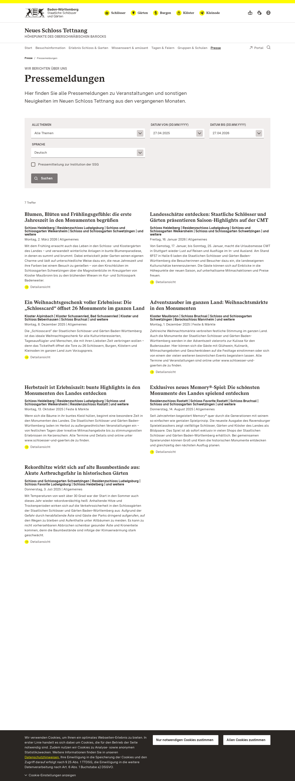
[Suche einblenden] (268, 47)
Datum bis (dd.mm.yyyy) (228, 124)
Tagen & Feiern (162, 48)
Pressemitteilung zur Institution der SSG (68, 164)
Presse (216, 48)
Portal (256, 48)
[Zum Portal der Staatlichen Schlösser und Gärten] (51, 12)
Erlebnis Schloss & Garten (88, 48)
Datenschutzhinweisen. (42, 757)
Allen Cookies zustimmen (246, 740)
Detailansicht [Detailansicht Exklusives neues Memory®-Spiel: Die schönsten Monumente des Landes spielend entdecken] (163, 452)
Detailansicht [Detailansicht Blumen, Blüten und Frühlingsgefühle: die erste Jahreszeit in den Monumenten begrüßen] (37, 287)
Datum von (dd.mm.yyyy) (169, 124)
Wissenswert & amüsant (129, 48)
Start (28, 48)
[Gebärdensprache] (259, 13)
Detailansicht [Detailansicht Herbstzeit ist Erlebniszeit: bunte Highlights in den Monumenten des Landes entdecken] (37, 447)
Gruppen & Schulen (192, 48)
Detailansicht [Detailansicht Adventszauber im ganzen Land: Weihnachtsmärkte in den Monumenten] (163, 372)
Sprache (38, 144)
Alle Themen (41, 124)
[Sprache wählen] (268, 13)
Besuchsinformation (50, 48)
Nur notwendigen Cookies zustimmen (184, 740)
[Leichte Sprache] (250, 13)
